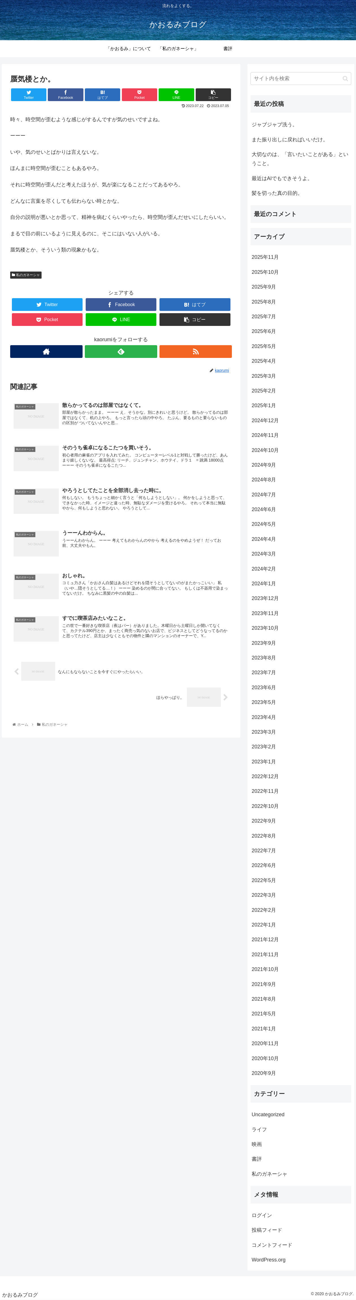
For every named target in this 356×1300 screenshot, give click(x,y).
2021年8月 (264, 999)
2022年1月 (264, 925)
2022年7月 (264, 850)
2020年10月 (265, 1058)
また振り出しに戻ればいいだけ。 (290, 139)
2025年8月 (264, 302)
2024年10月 (265, 450)
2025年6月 (264, 331)
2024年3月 (264, 554)
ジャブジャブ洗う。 (274, 124)
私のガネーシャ (26, 275)
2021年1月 (264, 1029)
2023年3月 (264, 732)
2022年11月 (265, 791)
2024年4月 (264, 539)
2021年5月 (264, 1014)
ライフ (259, 1129)
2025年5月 (264, 346)
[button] (345, 78)
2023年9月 (264, 643)
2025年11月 (265, 257)
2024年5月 (264, 524)
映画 (257, 1144)
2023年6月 (264, 687)
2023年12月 (265, 598)
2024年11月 (265, 435)
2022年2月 (264, 910)
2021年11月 (265, 954)
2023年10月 (265, 628)
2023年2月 (264, 747)
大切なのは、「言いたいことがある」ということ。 (300, 158)
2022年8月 (264, 836)
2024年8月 (264, 480)
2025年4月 (264, 361)
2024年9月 (264, 465)
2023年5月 (264, 702)
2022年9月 (264, 821)
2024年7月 (264, 495)
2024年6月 (264, 509)
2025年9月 (264, 287)
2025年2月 (264, 391)
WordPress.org (269, 1260)
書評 (257, 1159)
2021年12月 (265, 939)
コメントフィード (272, 1245)
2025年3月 (264, 376)
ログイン (262, 1215)
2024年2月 (264, 569)
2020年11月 (265, 1043)
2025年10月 (265, 272)
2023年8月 (264, 658)
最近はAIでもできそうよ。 (282, 178)
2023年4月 (264, 717)
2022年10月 (265, 806)
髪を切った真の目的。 (277, 193)
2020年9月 (264, 1073)
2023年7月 (264, 672)
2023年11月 (265, 613)
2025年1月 (264, 405)
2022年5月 (264, 880)
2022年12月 (265, 776)
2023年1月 (264, 762)
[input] (301, 78)
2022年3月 (264, 895)
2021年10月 (265, 969)
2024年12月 (265, 420)
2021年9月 (264, 984)
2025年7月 (264, 316)
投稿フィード (267, 1230)
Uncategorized (268, 1114)
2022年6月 (264, 865)
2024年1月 (264, 583)
